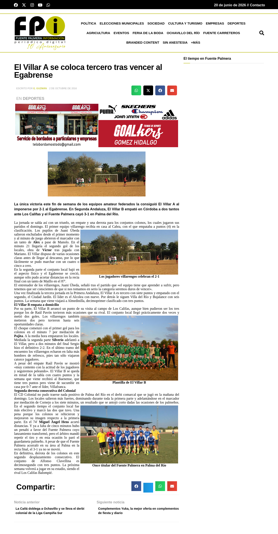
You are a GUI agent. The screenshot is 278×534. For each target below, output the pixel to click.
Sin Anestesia (175, 44)
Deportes (237, 25)
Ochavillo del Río (183, 34)
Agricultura (98, 34)
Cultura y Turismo (185, 25)
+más (195, 44)
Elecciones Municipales (122, 25)
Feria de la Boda (147, 34)
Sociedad (156, 25)
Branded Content (142, 44)
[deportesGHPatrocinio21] (96, 127)
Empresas (215, 25)
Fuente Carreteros (221, 34)
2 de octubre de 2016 (63, 90)
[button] (261, 34)
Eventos (121, 34)
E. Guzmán (40, 90)
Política (88, 25)
